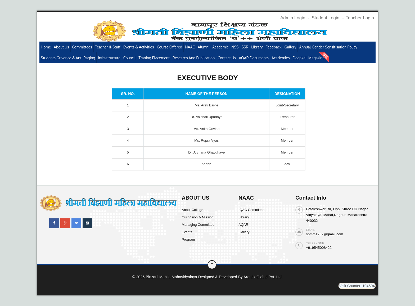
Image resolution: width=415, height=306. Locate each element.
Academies (281, 58)
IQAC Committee (251, 210)
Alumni (203, 47)
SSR (244, 47)
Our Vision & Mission (197, 217)
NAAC (190, 47)
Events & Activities (138, 47)
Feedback (274, 47)
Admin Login (292, 17)
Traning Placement (153, 58)
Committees (82, 47)
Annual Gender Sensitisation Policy (328, 47)
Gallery (290, 47)
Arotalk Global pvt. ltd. (263, 277)
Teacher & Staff (107, 47)
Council (129, 58)
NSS (234, 47)
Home (46, 47)
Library (257, 47)
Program (188, 239)
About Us (61, 47)
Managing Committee (198, 225)
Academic (220, 47)
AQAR (243, 225)
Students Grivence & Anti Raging (68, 58)
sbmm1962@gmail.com (324, 234)
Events (187, 232)
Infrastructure (109, 58)
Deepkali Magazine (308, 58)
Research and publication (194, 58)
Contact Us (227, 58)
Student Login (325, 17)
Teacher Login (360, 17)
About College (192, 210)
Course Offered (169, 47)
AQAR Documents (254, 58)
